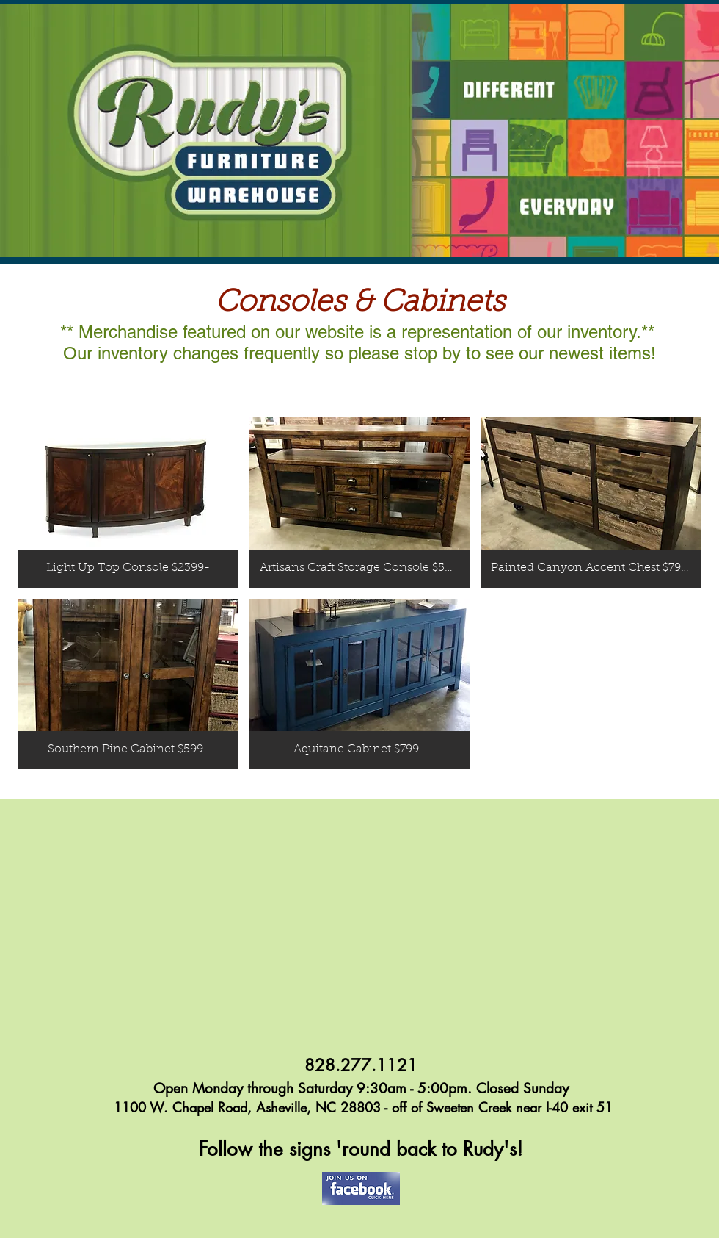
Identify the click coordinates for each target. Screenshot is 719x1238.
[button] (128, 502)
